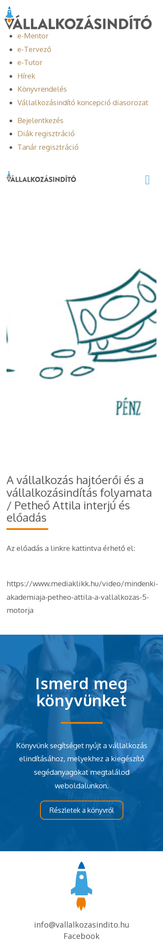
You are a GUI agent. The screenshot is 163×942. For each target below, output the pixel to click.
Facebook (81, 936)
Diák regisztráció (46, 133)
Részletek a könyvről (82, 810)
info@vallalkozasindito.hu (82, 924)
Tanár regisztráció (48, 146)
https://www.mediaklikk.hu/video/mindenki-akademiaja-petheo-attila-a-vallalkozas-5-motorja (82, 597)
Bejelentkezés (40, 120)
